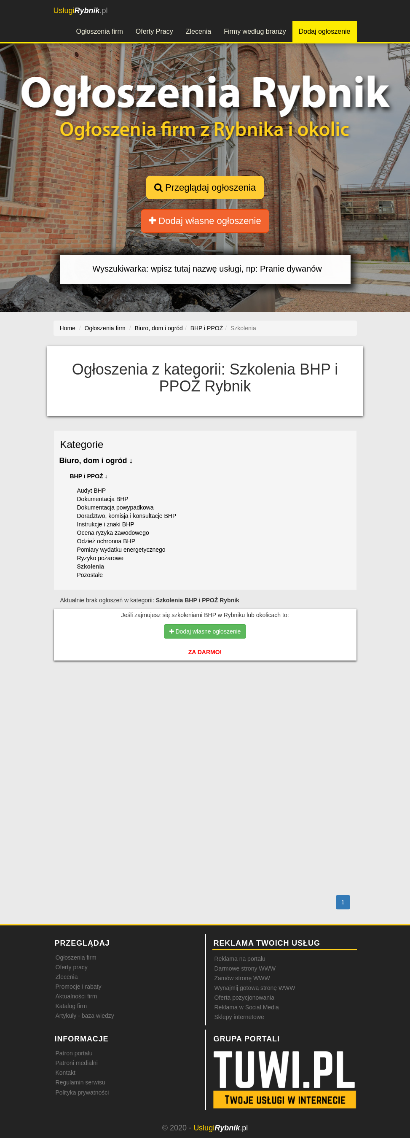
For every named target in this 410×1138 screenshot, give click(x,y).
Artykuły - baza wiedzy (85, 1015)
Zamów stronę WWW (242, 978)
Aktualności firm (76, 996)
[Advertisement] (205, 703)
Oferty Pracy (154, 31)
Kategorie (82, 444)
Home (67, 328)
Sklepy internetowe (239, 1017)
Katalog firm (71, 1006)
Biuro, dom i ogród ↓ (96, 460)
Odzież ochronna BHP (106, 541)
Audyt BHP (91, 490)
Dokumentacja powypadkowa (115, 507)
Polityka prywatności (82, 1092)
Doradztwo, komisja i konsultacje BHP (127, 515)
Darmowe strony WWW (245, 968)
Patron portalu (74, 1053)
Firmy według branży (255, 31)
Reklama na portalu (239, 958)
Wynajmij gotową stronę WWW (254, 987)
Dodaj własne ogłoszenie (205, 221)
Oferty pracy (72, 967)
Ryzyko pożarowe (100, 558)
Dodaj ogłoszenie (325, 31)
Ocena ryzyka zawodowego (113, 532)
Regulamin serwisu (80, 1082)
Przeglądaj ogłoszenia (205, 187)
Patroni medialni (77, 1063)
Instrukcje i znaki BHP (105, 524)
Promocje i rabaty (79, 986)
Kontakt (65, 1072)
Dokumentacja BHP (103, 499)
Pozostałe (90, 575)
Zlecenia (198, 31)
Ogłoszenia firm (99, 31)
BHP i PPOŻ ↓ (89, 476)
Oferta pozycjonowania (244, 997)
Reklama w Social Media (246, 1007)
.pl (81, 10)
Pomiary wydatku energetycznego (121, 549)
